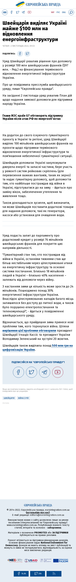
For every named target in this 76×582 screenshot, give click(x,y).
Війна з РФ (23, 398)
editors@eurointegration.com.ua (47, 515)
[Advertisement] (38, 442)
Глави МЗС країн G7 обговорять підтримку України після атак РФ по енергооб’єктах (32, 117)
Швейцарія (9, 398)
